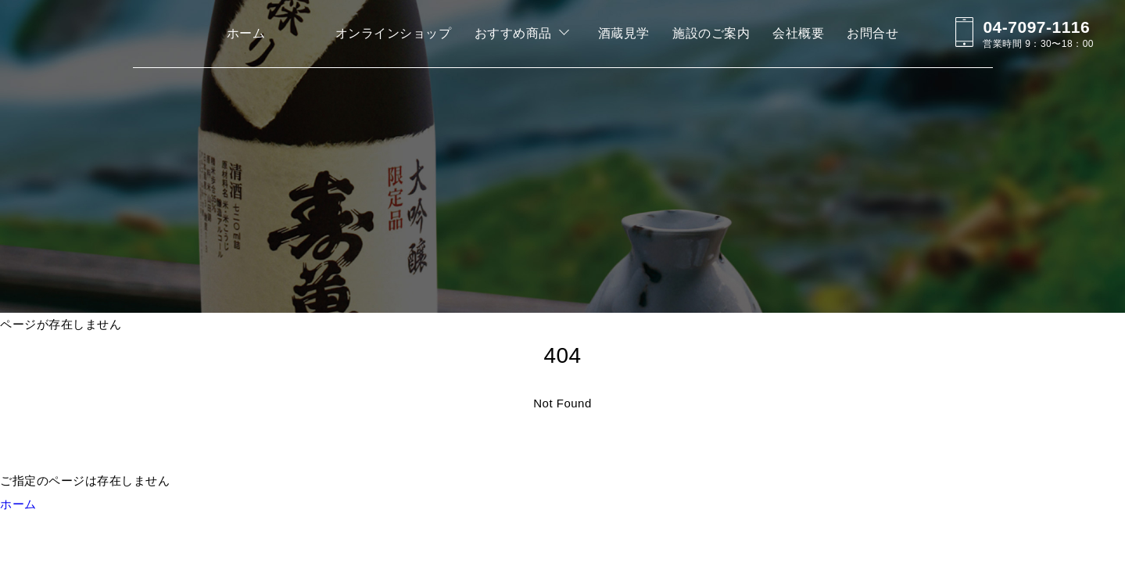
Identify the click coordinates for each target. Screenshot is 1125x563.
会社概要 (798, 33)
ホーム (246, 33)
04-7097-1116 (1036, 27)
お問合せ (872, 33)
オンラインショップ (393, 33)
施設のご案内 (711, 33)
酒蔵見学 (624, 33)
